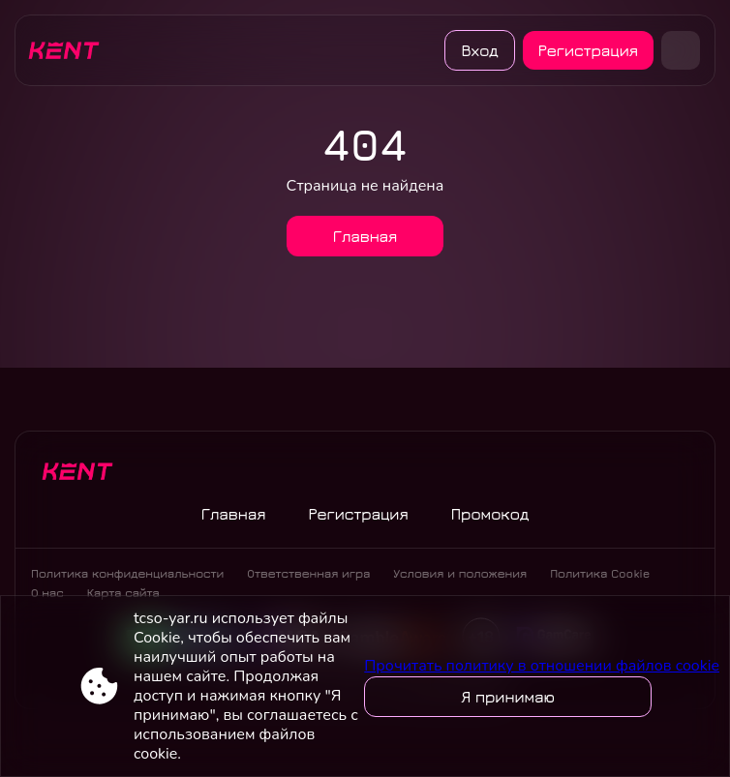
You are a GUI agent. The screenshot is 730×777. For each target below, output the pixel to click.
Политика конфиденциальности (127, 573)
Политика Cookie (600, 573)
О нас (47, 592)
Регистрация (588, 50)
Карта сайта (123, 592)
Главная (365, 236)
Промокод (490, 514)
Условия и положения (460, 573)
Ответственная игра (308, 573)
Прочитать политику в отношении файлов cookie (541, 665)
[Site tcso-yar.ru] (70, 50)
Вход (479, 50)
